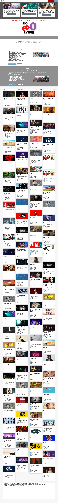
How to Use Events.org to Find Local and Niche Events (12, 494)
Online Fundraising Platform (8, 490)
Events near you (15, 501)
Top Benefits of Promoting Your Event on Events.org (12, 497)
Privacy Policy (11, 501)
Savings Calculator (20, 84)
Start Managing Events (12, 64)
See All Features (19, 64)
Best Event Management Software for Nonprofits (11, 495)
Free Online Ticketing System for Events (10, 496)
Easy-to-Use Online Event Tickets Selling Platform (11, 491)
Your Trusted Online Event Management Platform (11, 489)
